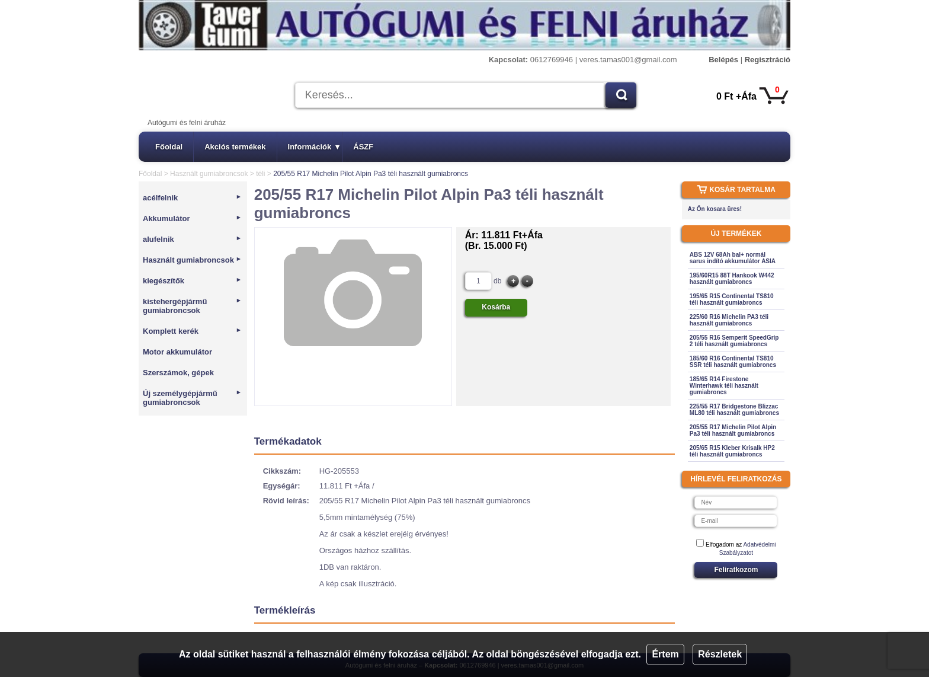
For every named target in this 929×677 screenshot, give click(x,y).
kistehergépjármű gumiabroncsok (192, 306)
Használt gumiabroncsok (209, 174)
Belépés (723, 59)
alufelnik (192, 239)
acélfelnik (192, 197)
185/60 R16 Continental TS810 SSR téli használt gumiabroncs (733, 361)
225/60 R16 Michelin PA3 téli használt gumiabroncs (729, 320)
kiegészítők (192, 280)
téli (260, 174)
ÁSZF (363, 146)
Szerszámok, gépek (178, 372)
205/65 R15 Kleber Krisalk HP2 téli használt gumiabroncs (732, 451)
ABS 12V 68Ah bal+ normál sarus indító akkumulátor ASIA (733, 257)
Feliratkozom (736, 570)
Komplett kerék (192, 331)
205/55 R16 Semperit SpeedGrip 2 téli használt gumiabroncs (734, 340)
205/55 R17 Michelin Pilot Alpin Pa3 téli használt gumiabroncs (733, 430)
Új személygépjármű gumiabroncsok (192, 398)
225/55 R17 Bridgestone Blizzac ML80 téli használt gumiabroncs (734, 409)
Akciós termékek (234, 146)
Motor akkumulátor (177, 351)
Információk (314, 146)
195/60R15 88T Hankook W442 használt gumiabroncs (732, 278)
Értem (665, 654)
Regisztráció (767, 59)
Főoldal (168, 146)
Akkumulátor (192, 218)
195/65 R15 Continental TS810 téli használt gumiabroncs (732, 299)
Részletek (720, 654)
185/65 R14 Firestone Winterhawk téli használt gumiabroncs (724, 385)
